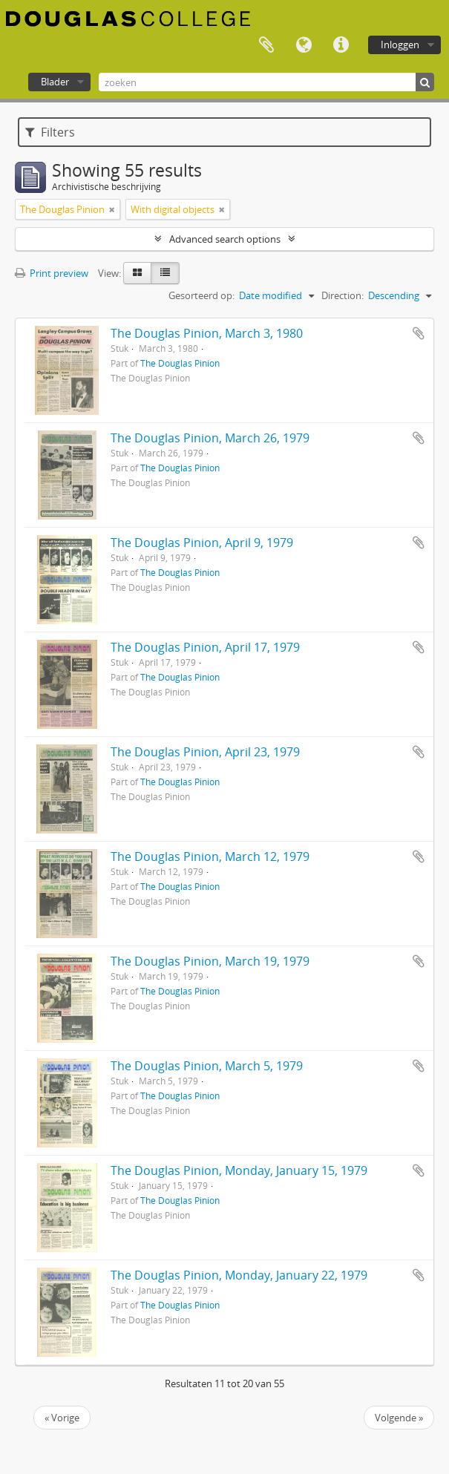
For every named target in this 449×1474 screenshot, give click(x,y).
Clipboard (266, 45)
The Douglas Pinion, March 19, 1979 (210, 961)
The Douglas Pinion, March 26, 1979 (210, 438)
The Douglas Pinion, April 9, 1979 (202, 542)
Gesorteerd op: (201, 295)
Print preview (51, 273)
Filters (50, 132)
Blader (55, 81)
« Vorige (62, 1417)
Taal (303, 45)
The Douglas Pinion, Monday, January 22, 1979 (239, 1275)
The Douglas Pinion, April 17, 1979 (205, 647)
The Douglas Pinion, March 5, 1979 (207, 1066)
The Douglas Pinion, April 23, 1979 (205, 752)
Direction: (342, 295)
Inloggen (400, 44)
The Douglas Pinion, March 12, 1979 (210, 856)
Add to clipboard (418, 333)
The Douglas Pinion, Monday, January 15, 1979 (239, 1170)
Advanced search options (225, 239)
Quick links (340, 45)
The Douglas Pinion (180, 363)
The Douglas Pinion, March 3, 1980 (207, 333)
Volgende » (399, 1417)
